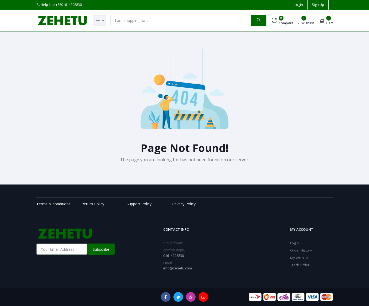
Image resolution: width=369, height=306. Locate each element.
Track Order (299, 264)
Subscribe (101, 249)
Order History (301, 250)
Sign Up (318, 4)
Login (298, 4)
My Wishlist (299, 257)
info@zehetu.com (177, 268)
